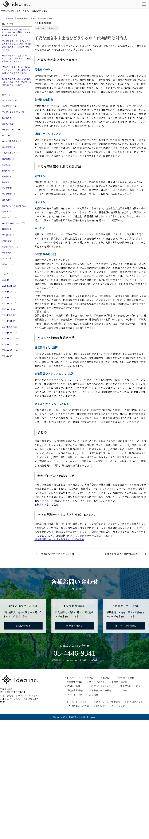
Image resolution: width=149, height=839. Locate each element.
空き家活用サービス (130, 686)
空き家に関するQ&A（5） (13, 112)
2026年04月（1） (9, 279)
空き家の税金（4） (10, 123)
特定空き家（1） (9, 117)
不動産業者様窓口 (75, 690)
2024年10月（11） (10, 326)
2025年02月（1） (9, 303)
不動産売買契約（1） (11, 153)
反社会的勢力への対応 (78, 705)
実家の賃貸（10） (9, 240)
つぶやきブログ (74, 694)
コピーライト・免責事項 (108, 701)
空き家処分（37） (9, 258)
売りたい (91, 677)
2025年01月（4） (9, 309)
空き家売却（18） (9, 252)
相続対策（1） (8, 182)
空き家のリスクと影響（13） (14, 205)
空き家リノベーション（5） (14, 223)
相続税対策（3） (9, 176)
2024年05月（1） (9, 356)
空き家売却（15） (9, 164)
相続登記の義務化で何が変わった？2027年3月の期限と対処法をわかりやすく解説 (16, 32)
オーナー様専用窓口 (126, 625)
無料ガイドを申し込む (46, 504)
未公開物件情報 (74, 681)
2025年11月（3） (9, 285)
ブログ (124, 690)
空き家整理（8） (9, 147)
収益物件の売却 (119, 681)
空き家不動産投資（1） (12, 141)
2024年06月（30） (10, 350)
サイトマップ (118, 705)
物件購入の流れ (126, 677)
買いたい (107, 677)
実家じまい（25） (10, 217)
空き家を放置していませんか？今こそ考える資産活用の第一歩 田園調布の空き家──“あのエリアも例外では (16, 45)
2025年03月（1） (9, 297)
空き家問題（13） (9, 194)
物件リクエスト (97, 681)
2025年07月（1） (9, 291)
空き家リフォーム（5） (12, 129)
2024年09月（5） (10, 332)
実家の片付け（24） (11, 211)
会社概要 (93, 694)
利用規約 (100, 705)
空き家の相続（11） (10, 246)
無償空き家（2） (9, 229)
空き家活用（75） (10, 100)
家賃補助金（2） (9, 158)
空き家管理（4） (9, 188)
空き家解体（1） (9, 199)
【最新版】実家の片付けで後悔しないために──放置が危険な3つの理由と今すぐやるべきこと (16, 70)
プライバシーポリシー (78, 701)
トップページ (73, 677)
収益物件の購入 (74, 686)
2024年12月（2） (9, 315)
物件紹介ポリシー (136, 701)
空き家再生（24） (10, 235)
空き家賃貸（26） (10, 106)
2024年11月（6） (9, 320)
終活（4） (6, 135)
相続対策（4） (8, 170)
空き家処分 (52, 28)
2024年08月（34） (10, 338)
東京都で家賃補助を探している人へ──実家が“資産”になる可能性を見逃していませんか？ (16, 58)
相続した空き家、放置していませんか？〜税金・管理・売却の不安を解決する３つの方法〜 (16, 81)
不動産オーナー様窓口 (102, 690)
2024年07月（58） (10, 344)
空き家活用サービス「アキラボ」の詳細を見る (59, 539)
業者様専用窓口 (74, 625)
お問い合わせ (23, 625)
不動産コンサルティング (101, 686)
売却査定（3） (8, 264)
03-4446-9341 (74, 653)
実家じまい (40, 28)
